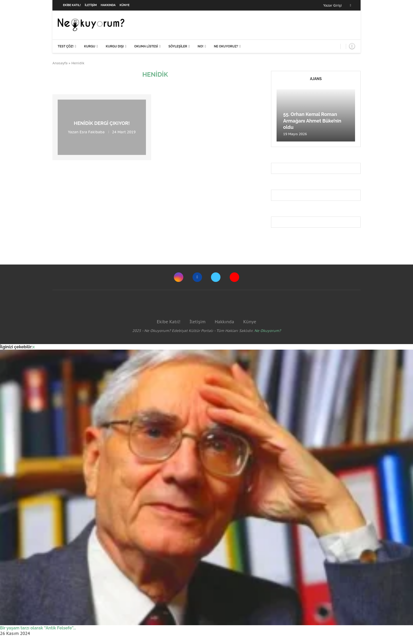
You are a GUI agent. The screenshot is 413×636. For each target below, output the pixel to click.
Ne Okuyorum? (267, 330)
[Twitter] (215, 277)
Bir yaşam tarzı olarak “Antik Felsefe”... (38, 627)
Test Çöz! (65, 46)
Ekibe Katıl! (72, 5)
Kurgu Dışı (115, 46)
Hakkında (108, 5)
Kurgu (89, 46)
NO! (200, 46)
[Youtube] (234, 277)
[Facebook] (350, 5)
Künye (125, 5)
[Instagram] (178, 277)
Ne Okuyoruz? (226, 46)
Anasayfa (60, 63)
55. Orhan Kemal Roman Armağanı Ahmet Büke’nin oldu (312, 120)
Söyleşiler (178, 46)
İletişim (91, 5)
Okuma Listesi (146, 46)
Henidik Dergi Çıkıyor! (102, 123)
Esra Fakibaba (92, 132)
